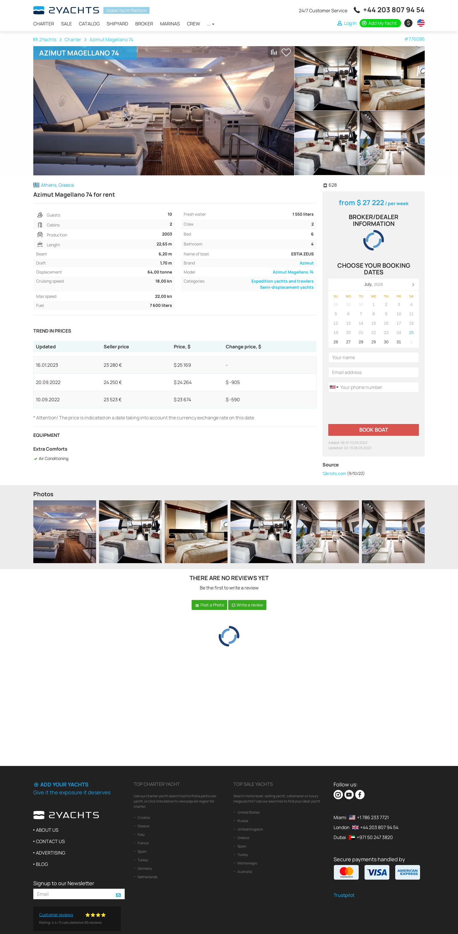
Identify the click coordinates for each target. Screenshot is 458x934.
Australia (244, 871)
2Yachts (44, 39)
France (143, 842)
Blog (42, 864)
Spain (142, 851)
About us (47, 830)
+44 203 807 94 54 (394, 9)
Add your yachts (61, 784)
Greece (143, 826)
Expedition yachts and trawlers (282, 281)
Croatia (143, 817)
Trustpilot (344, 895)
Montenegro (247, 863)
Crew (193, 23)
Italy (141, 834)
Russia (242, 820)
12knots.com (334, 473)
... (210, 23)
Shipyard (117, 23)
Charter (43, 23)
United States (248, 812)
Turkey (142, 859)
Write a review (247, 605)
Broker (144, 23)
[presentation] (372, 408)
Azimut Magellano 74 (293, 272)
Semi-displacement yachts (287, 287)
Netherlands (147, 876)
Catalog (89, 23)
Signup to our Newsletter (63, 883)
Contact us (50, 841)
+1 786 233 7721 (373, 817)
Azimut (307, 263)
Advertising (50, 853)
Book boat (373, 429)
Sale (66, 23)
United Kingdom (250, 829)
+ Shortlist (286, 52)
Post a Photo (209, 605)
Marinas (170, 23)
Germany (144, 868)
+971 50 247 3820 (375, 837)
